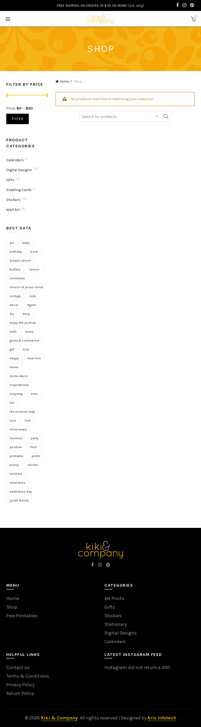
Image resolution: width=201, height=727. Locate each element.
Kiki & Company (59, 718)
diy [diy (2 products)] (12, 314)
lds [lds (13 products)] (12, 403)
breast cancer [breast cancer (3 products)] (20, 260)
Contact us (18, 667)
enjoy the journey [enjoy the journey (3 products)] (23, 323)
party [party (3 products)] (35, 438)
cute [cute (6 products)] (32, 296)
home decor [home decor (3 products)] (19, 376)
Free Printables (21, 616)
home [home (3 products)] (14, 367)
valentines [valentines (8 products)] (18, 482)
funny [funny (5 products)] (29, 331)
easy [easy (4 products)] (26, 314)
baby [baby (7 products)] (26, 243)
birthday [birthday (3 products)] (16, 251)
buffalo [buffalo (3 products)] (15, 269)
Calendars (15, 160)
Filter (17, 119)
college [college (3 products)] (15, 296)
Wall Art (13, 209)
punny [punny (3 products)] (14, 465)
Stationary (115, 624)
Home (64, 81)
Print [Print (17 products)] (33, 447)
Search (165, 116)
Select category (155, 116)
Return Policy (20, 693)
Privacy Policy (20, 685)
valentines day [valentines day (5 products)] (21, 491)
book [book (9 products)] (34, 251)
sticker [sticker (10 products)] (32, 465)
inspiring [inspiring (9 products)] (16, 394)
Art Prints (114, 598)
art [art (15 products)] (12, 243)
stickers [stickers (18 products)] (16, 474)
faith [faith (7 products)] (13, 331)
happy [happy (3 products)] (14, 358)
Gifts (10, 180)
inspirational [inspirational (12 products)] (19, 385)
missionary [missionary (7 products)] (18, 429)
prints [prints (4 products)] (36, 456)
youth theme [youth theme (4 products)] (19, 500)
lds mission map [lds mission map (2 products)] (22, 411)
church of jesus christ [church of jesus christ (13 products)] (26, 287)
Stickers (13, 200)
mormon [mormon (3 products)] (16, 438)
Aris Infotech (161, 718)
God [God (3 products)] (26, 349)
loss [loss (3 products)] (13, 420)
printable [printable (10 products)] (16, 456)
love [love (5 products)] (28, 420)
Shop (11, 607)
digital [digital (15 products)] (31, 305)
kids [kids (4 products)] (34, 394)
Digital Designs (19, 170)
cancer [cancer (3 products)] (34, 269)
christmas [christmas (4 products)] (17, 278)
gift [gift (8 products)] (12, 349)
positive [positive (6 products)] (16, 447)
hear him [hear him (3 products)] (34, 358)
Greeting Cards (19, 190)
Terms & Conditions (27, 676)
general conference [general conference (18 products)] (24, 340)
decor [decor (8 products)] (14, 305)
